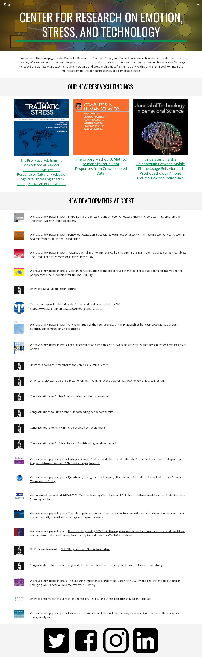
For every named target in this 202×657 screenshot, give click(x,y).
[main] (101, 25)
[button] (198, 4)
